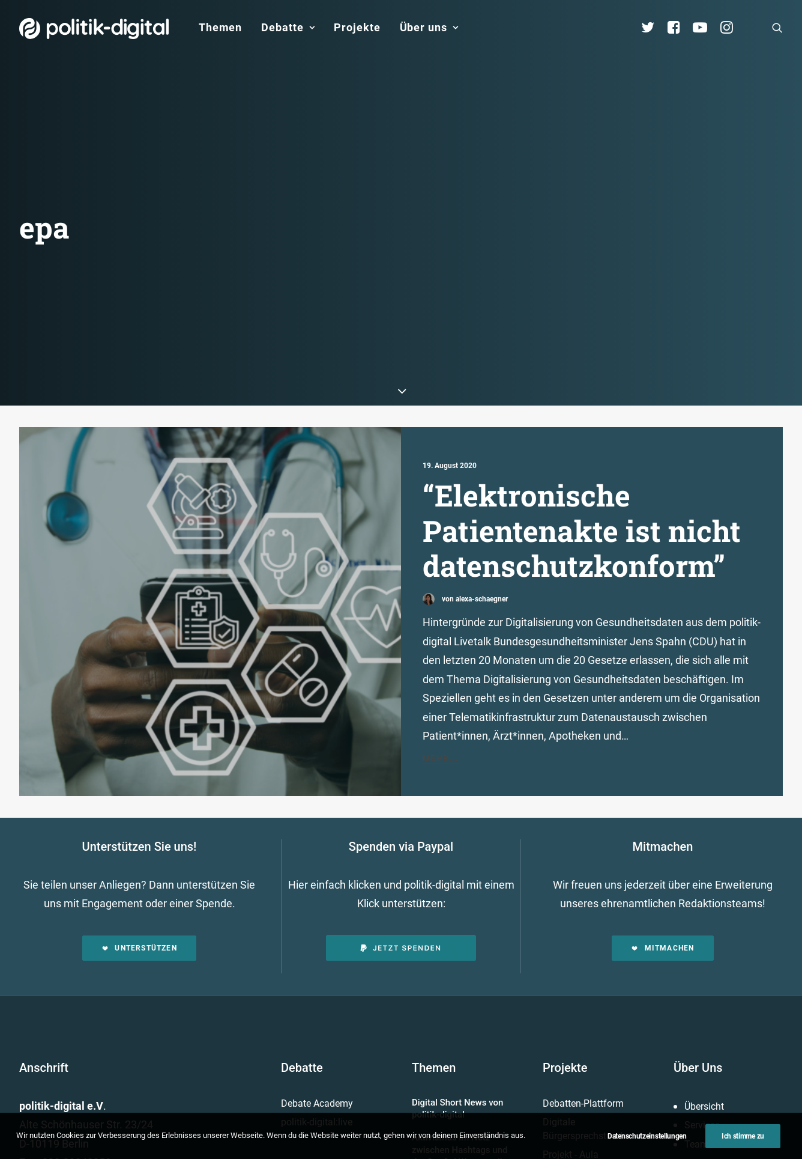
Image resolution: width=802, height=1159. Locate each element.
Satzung (702, 994)
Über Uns (698, 842)
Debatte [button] (288, 27)
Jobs (473, 1125)
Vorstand (703, 975)
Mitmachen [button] (662, 723)
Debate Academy (317, 878)
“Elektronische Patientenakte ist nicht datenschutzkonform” (582, 305)
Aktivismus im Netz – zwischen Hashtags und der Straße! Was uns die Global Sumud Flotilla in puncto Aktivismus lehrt (459, 936)
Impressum (347, 1125)
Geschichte (707, 1013)
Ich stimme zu (743, 1144)
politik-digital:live (316, 896)
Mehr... (441, 533)
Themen (220, 27)
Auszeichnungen (719, 1032)
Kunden (559, 948)
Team (696, 919)
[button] (777, 28)
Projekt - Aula (570, 929)
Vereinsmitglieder (721, 937)
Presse (517, 1125)
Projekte (357, 27)
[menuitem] (220, 28)
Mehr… (428, 984)
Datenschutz (417, 1125)
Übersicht (704, 881)
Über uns (429, 27)
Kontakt (287, 1125)
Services (702, 899)
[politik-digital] (94, 28)
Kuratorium (708, 957)
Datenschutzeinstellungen (647, 1144)
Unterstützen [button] (139, 723)
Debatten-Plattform (583, 878)
